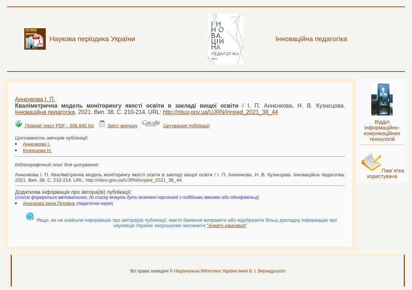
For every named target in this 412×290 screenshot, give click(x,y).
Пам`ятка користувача (385, 173)
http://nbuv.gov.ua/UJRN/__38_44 (220, 112)
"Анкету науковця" (227, 225)
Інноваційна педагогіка (45, 112)
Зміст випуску (122, 125)
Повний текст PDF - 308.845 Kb (59, 125)
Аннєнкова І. (36, 144)
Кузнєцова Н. (37, 150)
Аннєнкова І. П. (35, 99)
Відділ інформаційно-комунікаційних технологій (382, 130)
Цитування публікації (186, 125)
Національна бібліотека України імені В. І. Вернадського (230, 271)
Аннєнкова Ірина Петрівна (49, 203)
